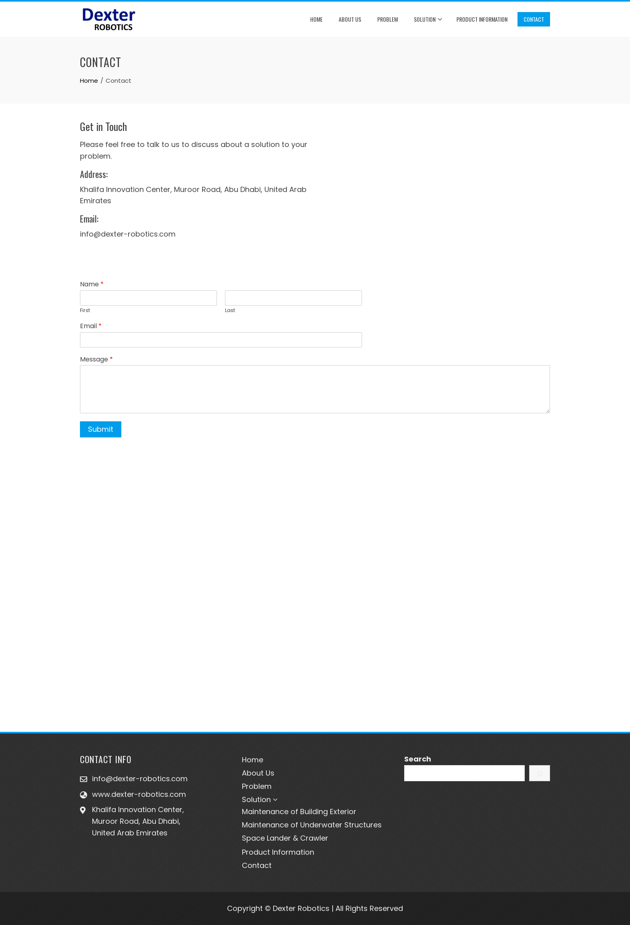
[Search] (539, 773)
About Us (350, 19)
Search (417, 759)
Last (230, 310)
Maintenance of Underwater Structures (312, 825)
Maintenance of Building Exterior (299, 812)
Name (92, 284)
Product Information (481, 19)
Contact (534, 19)
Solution (428, 19)
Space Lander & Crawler (285, 838)
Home (316, 19)
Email (91, 326)
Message (96, 359)
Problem (387, 19)
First (85, 310)
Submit (100, 429)
